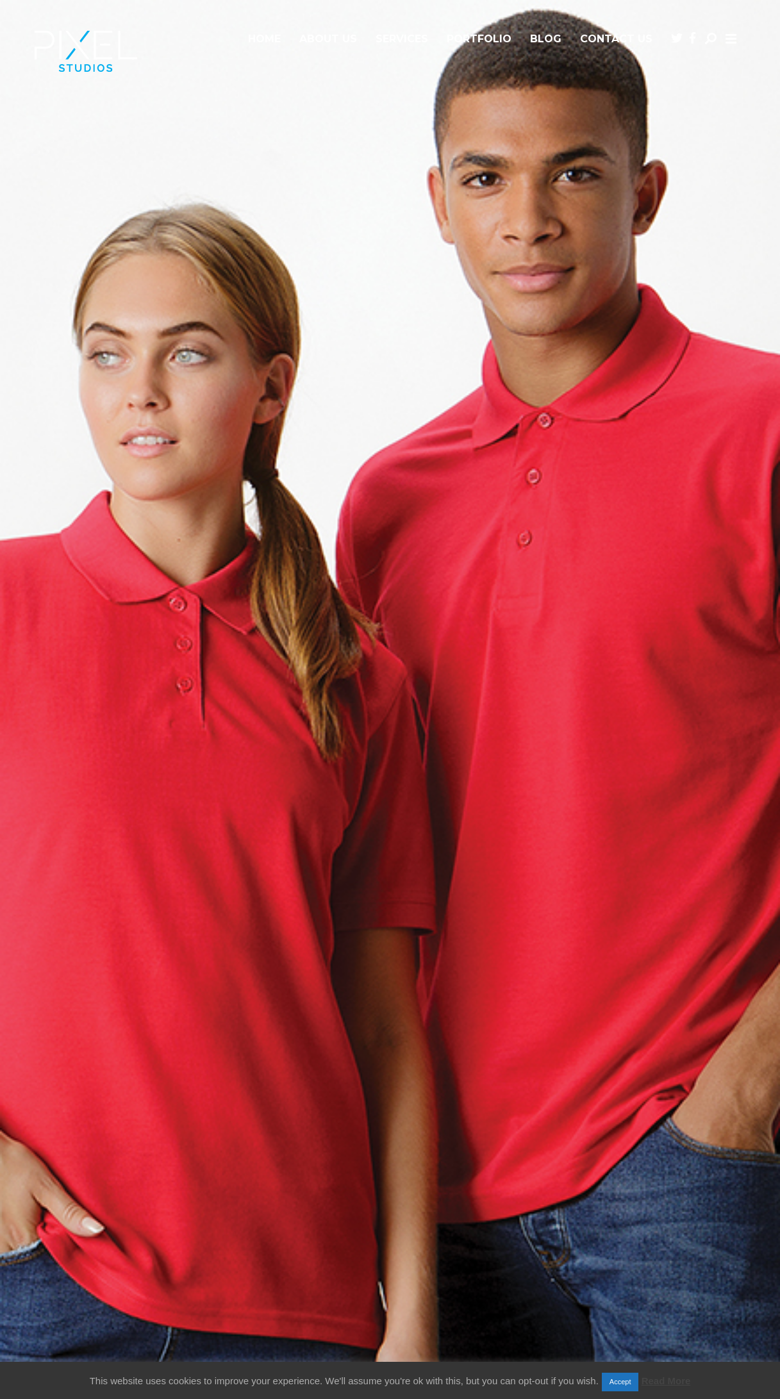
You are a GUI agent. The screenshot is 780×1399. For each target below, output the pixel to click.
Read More (666, 1380)
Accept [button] (620, 1382)
